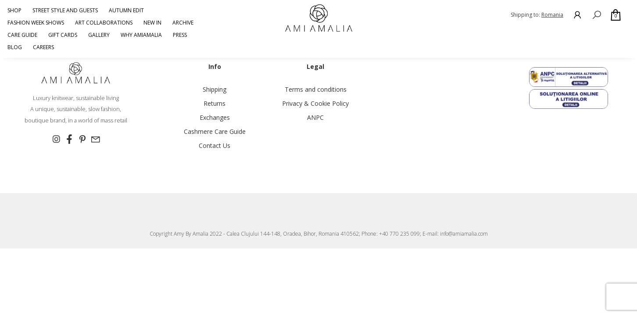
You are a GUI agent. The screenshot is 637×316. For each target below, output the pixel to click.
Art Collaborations (103, 22)
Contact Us (214, 145)
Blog (14, 47)
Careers (43, 47)
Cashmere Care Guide (215, 131)
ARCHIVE (182, 22)
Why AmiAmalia (141, 35)
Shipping (214, 89)
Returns (214, 103)
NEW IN (152, 22)
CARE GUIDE (22, 35)
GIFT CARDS (62, 35)
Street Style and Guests (65, 10)
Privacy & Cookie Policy (315, 103)
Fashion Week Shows (35, 22)
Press (180, 35)
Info (214, 66)
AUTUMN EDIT (126, 10)
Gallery (99, 35)
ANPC (315, 117)
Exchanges (215, 117)
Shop (14, 10)
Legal (315, 66)
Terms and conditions (316, 89)
